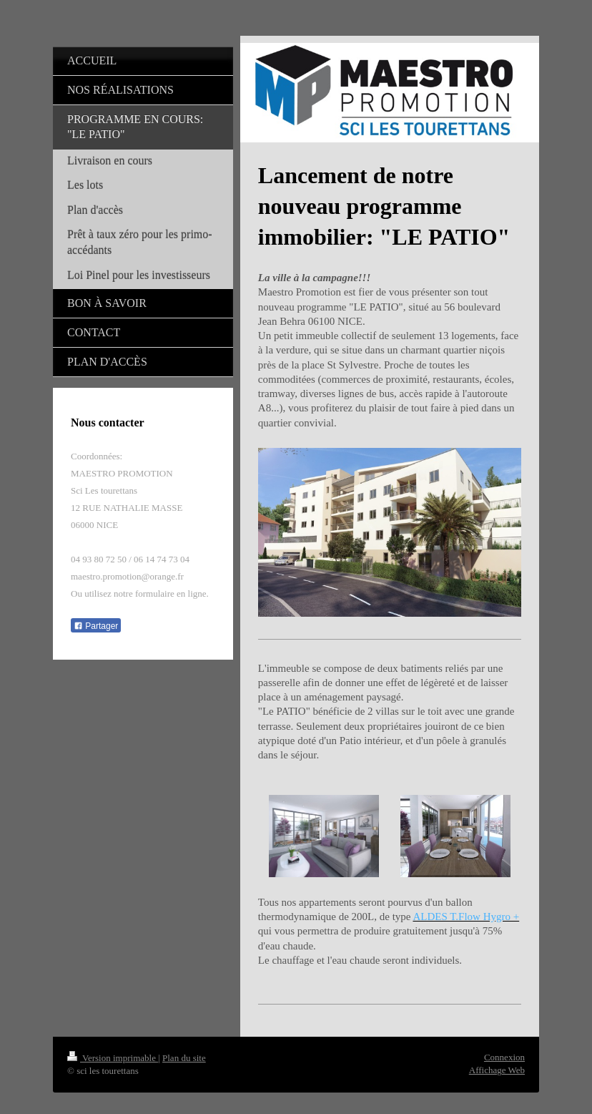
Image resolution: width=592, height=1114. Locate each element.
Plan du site (184, 1057)
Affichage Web (497, 1070)
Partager (96, 626)
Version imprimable (112, 1057)
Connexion (504, 1057)
